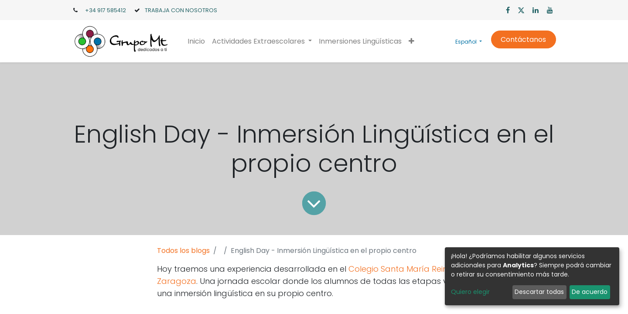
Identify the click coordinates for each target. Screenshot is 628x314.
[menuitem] (196, 41)
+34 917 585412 (105, 10)
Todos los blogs (183, 251)
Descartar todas (539, 291)
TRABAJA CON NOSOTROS (181, 10)
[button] (411, 41)
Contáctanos (523, 39)
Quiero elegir (470, 291)
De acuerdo (590, 291)
